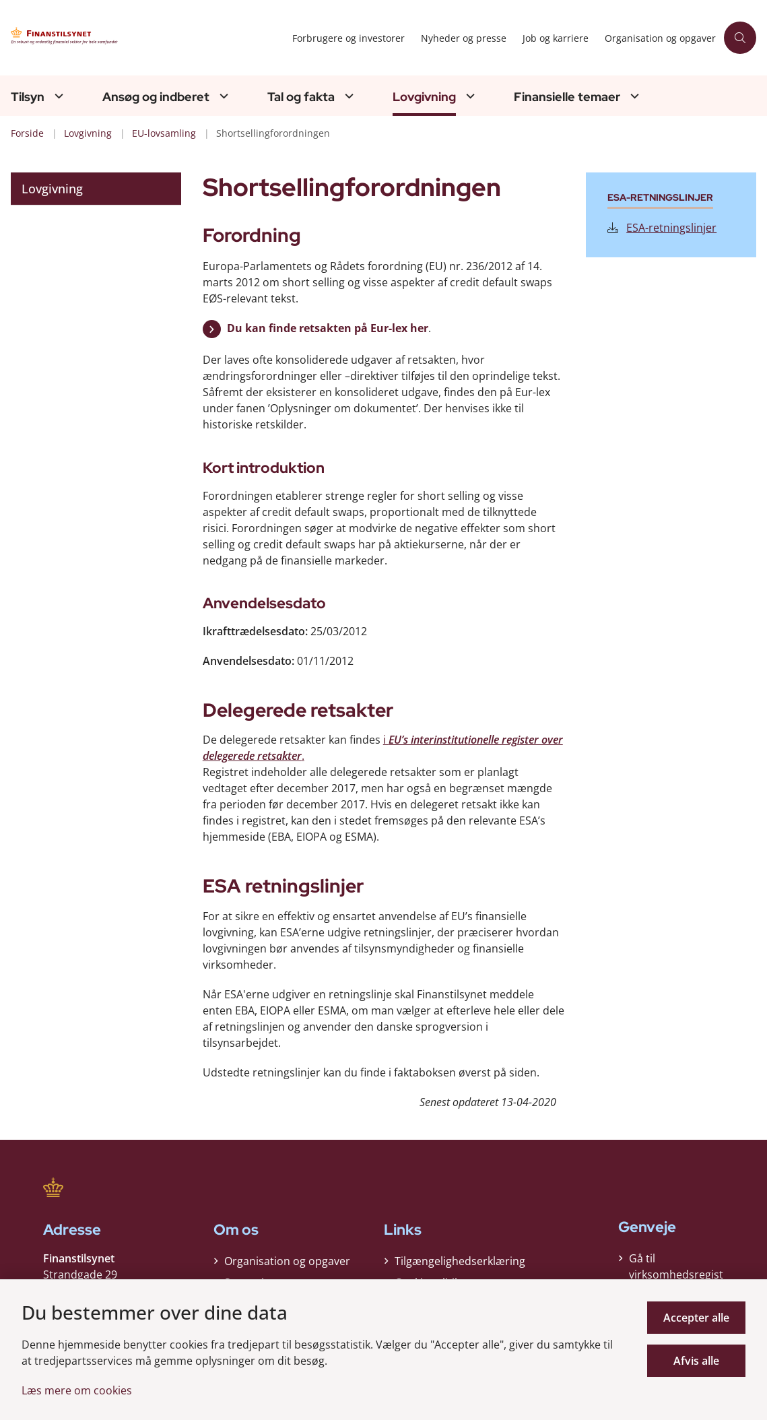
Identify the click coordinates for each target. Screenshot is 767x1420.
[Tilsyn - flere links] (57, 96)
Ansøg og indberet (155, 97)
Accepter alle (696, 1317)
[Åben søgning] (740, 38)
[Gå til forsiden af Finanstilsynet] (133, 38)
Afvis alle (696, 1360)
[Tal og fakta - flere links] (347, 96)
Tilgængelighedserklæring (460, 1261)
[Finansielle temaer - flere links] (633, 96)
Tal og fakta (301, 97)
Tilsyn (27, 97)
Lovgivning (424, 97)
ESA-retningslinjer (661, 227)
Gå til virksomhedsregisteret (676, 1274)
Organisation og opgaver (287, 1261)
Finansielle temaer (567, 97)
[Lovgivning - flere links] (468, 96)
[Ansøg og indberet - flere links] (222, 96)
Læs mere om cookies (77, 1390)
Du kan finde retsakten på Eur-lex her (327, 328)
